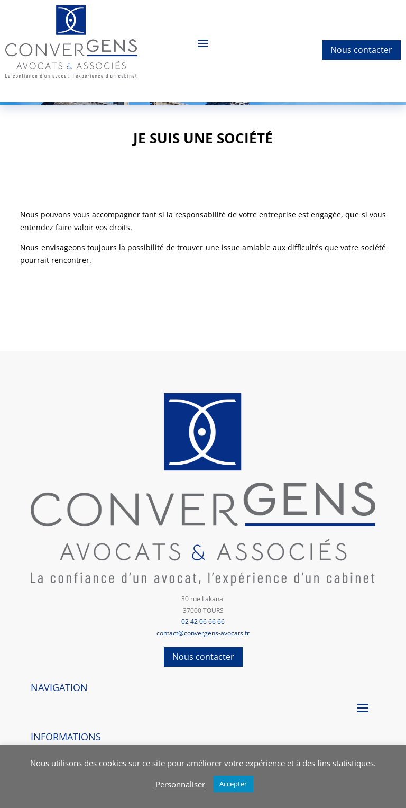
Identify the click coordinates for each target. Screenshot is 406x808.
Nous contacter (361, 50)
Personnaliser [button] (180, 784)
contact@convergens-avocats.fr (203, 633)
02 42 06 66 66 (203, 621)
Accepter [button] (233, 783)
